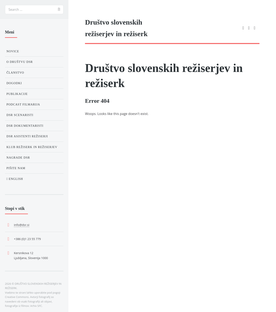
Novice (12, 51)
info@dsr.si (21, 225)
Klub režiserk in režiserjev (31, 147)
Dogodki (14, 83)
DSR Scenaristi (19, 115)
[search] (34, 9)
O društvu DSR (19, 61)
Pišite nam (15, 168)
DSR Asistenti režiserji (27, 136)
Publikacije (17, 94)
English (14, 179)
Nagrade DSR (18, 157)
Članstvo (15, 72)
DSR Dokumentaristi (24, 125)
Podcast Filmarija (23, 104)
